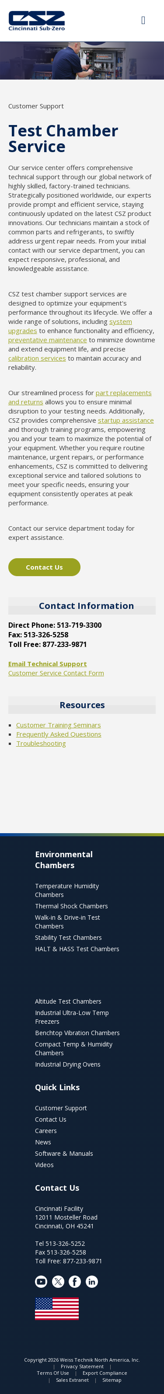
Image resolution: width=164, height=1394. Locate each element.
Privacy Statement (82, 1366)
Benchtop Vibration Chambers (77, 1033)
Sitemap (112, 1380)
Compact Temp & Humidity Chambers (73, 1048)
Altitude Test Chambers (68, 1001)
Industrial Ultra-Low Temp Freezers (72, 1017)
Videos (44, 1165)
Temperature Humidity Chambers (67, 890)
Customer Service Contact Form (56, 672)
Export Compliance (105, 1373)
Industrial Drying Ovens (68, 1064)
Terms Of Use (53, 1373)
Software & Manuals (64, 1153)
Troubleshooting (41, 743)
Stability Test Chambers (68, 937)
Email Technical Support (47, 663)
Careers (46, 1130)
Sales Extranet (72, 1380)
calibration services (37, 358)
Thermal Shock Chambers (71, 906)
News (43, 1142)
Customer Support (61, 1108)
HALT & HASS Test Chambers (77, 949)
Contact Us (44, 567)
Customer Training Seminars (58, 724)
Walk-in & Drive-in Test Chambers (67, 921)
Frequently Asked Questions (58, 734)
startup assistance (126, 420)
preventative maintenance (47, 339)
